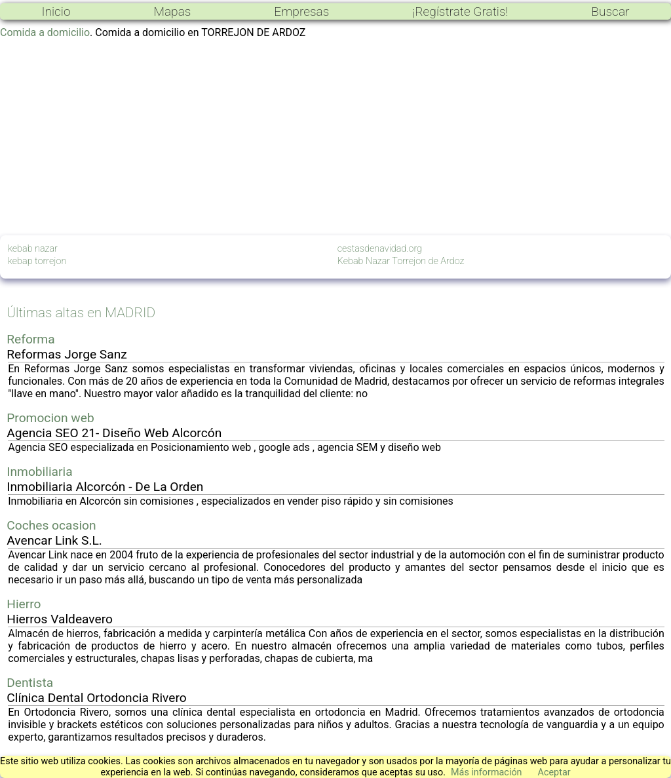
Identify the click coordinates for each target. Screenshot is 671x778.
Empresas (301, 11)
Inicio (55, 11)
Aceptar (554, 772)
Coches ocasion (51, 525)
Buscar (610, 11)
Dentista (30, 682)
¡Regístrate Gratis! (460, 11)
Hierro (24, 604)
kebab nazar (33, 248)
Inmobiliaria (39, 471)
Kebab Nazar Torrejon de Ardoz (401, 261)
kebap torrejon (37, 261)
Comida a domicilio (45, 32)
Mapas (172, 11)
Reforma (30, 339)
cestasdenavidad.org (379, 248)
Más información (486, 772)
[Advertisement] (335, 137)
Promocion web (50, 417)
